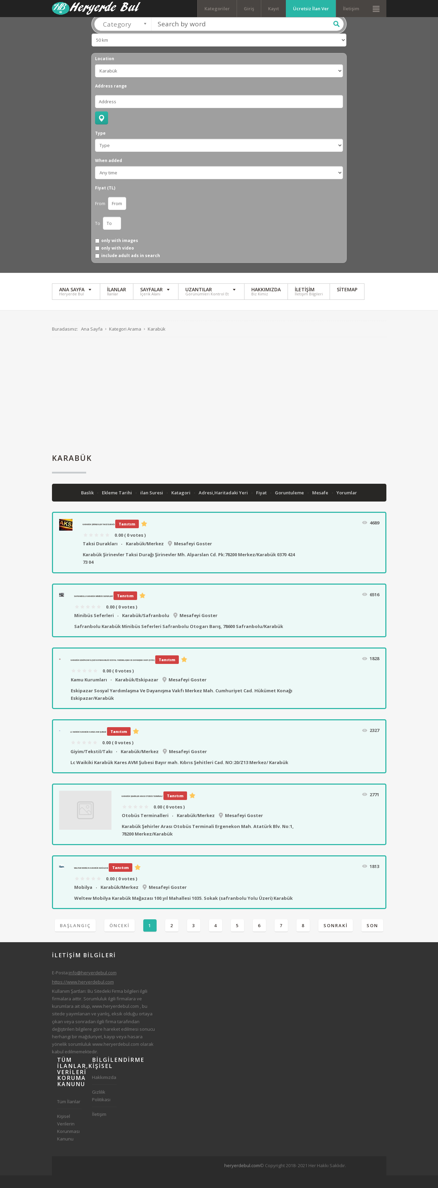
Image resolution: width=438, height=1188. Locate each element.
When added (108, 173)
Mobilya (83, 900)
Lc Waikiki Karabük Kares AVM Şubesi (88, 745)
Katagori (181, 505)
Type (100, 146)
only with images (119, 253)
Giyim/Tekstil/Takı (91, 764)
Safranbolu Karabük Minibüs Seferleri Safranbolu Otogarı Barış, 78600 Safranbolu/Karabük (178, 639)
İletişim (351, 8)
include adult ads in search (130, 268)
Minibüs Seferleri (94, 628)
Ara (336, 37)
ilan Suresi (152, 505)
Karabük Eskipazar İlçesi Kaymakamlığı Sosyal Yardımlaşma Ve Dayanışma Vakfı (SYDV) (113, 673)
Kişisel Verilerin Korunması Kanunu (68, 1140)
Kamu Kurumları (89, 692)
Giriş (249, 8)
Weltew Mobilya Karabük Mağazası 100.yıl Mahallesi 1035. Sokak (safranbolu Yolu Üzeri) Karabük (183, 911)
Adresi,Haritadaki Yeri (224, 505)
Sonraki (335, 938)
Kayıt (273, 8)
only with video (117, 260)
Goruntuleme (290, 505)
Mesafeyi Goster (193, 556)
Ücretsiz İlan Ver (311, 8)
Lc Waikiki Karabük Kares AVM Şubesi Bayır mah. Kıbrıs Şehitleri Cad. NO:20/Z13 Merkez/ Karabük (179, 775)
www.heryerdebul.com (115, 1019)
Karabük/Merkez (145, 556)
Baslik (88, 505)
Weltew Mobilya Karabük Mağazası (91, 881)
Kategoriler (217, 8)
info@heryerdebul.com (93, 985)
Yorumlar (346, 505)
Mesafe (320, 505)
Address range (111, 99)
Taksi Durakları (100, 556)
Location (104, 71)
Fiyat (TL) (105, 201)
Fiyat (262, 505)
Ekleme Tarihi (117, 505)
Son (372, 938)
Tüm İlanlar (68, 1114)
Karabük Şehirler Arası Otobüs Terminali (142, 809)
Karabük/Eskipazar (136, 692)
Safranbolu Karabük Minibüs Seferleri (93, 609)
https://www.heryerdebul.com (83, 994)
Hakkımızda (104, 1090)
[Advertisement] (219, 408)
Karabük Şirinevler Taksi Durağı (99, 537)
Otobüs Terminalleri (145, 828)
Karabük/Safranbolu (145, 628)
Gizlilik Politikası (101, 1108)
